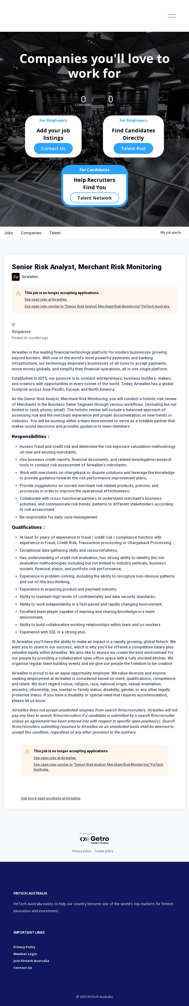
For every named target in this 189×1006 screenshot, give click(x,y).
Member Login (25, 954)
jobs (8, 233)
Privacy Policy (24, 947)
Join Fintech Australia (31, 961)
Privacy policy (81, 851)
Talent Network (94, 198)
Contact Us (53, 148)
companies (31, 233)
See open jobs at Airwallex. (46, 299)
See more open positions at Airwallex (51, 798)
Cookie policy (104, 851)
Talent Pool (133, 148)
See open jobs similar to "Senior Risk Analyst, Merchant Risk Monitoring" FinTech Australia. (97, 306)
